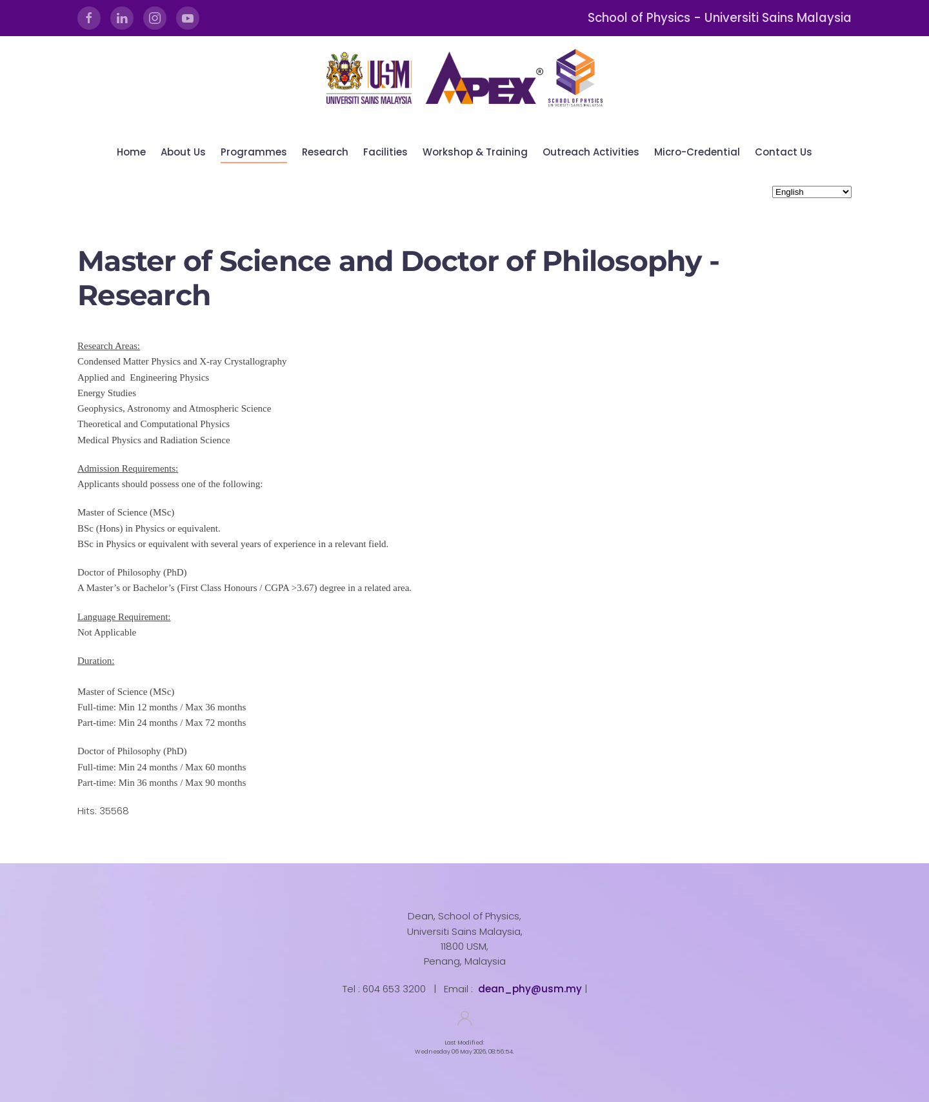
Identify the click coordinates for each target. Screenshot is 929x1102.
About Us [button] (183, 152)
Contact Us (783, 152)
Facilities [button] (385, 152)
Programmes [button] (254, 152)
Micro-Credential (697, 152)
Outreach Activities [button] (591, 152)
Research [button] (325, 152)
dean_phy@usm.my (530, 989)
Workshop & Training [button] (475, 152)
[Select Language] (812, 192)
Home (131, 152)
